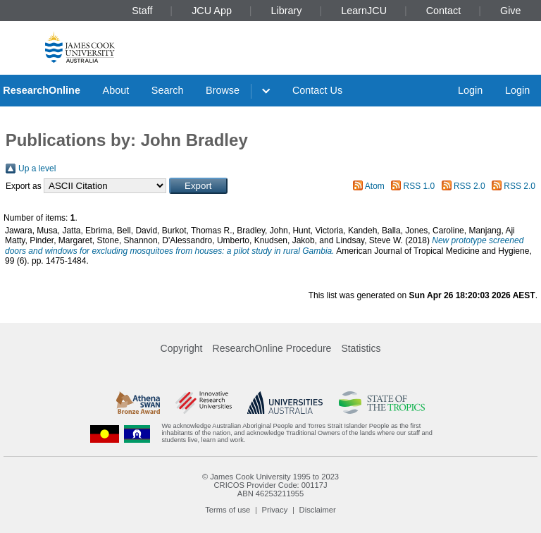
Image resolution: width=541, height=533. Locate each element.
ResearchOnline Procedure (272, 348)
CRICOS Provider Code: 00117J (270, 485)
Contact (443, 10)
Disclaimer (317, 510)
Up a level (37, 168)
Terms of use (227, 510)
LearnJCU (364, 10)
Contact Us (317, 90)
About (116, 90)
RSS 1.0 (419, 186)
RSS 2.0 (469, 186)
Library (286, 10)
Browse (223, 90)
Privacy (275, 510)
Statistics (360, 348)
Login (470, 90)
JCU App (212, 10)
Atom (375, 186)
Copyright (182, 348)
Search (167, 90)
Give (510, 10)
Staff (142, 10)
